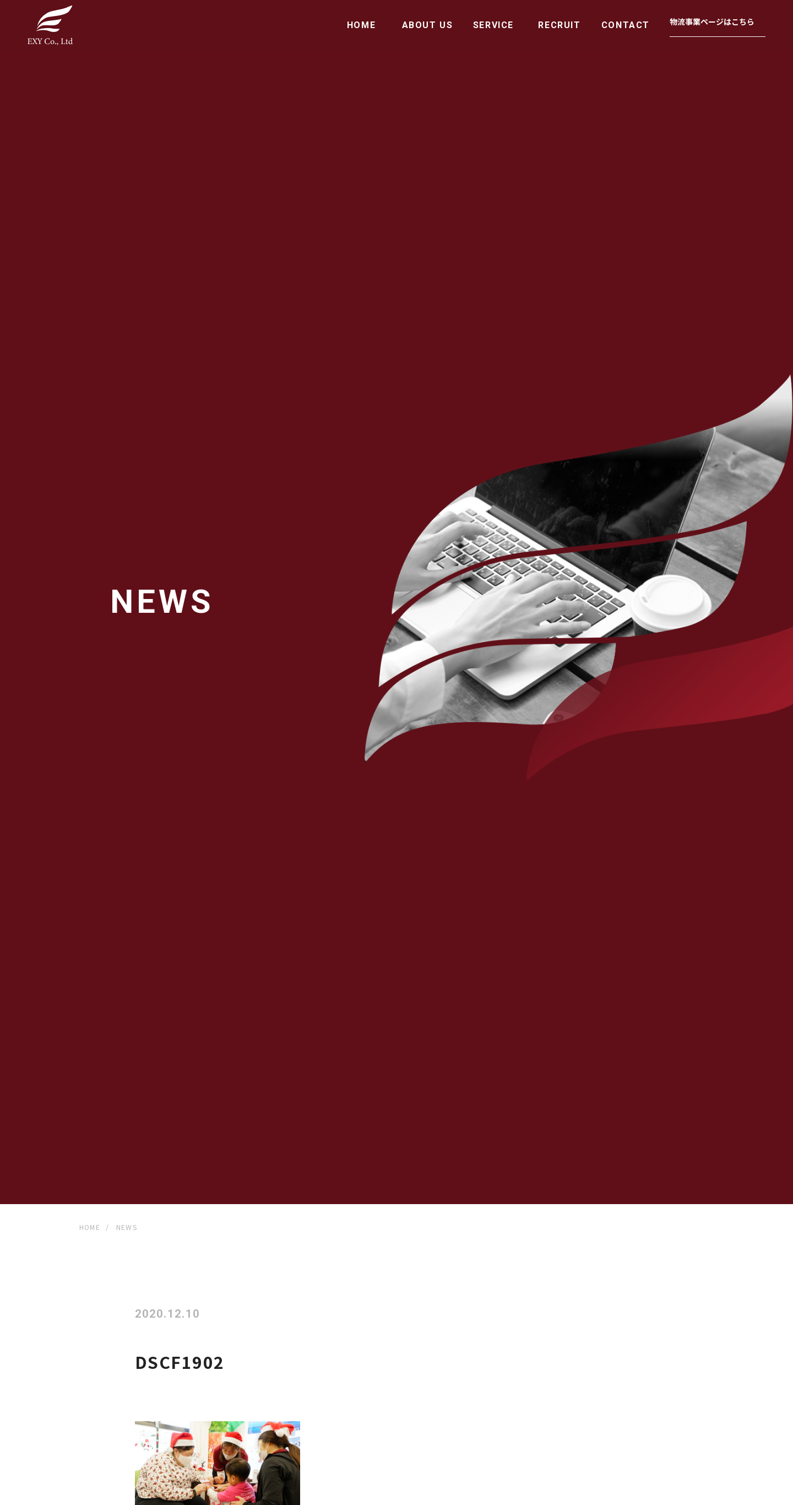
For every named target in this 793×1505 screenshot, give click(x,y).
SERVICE (493, 25)
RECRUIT (559, 25)
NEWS (126, 1227)
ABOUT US (427, 25)
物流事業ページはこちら (712, 21)
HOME (361, 25)
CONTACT (625, 25)
